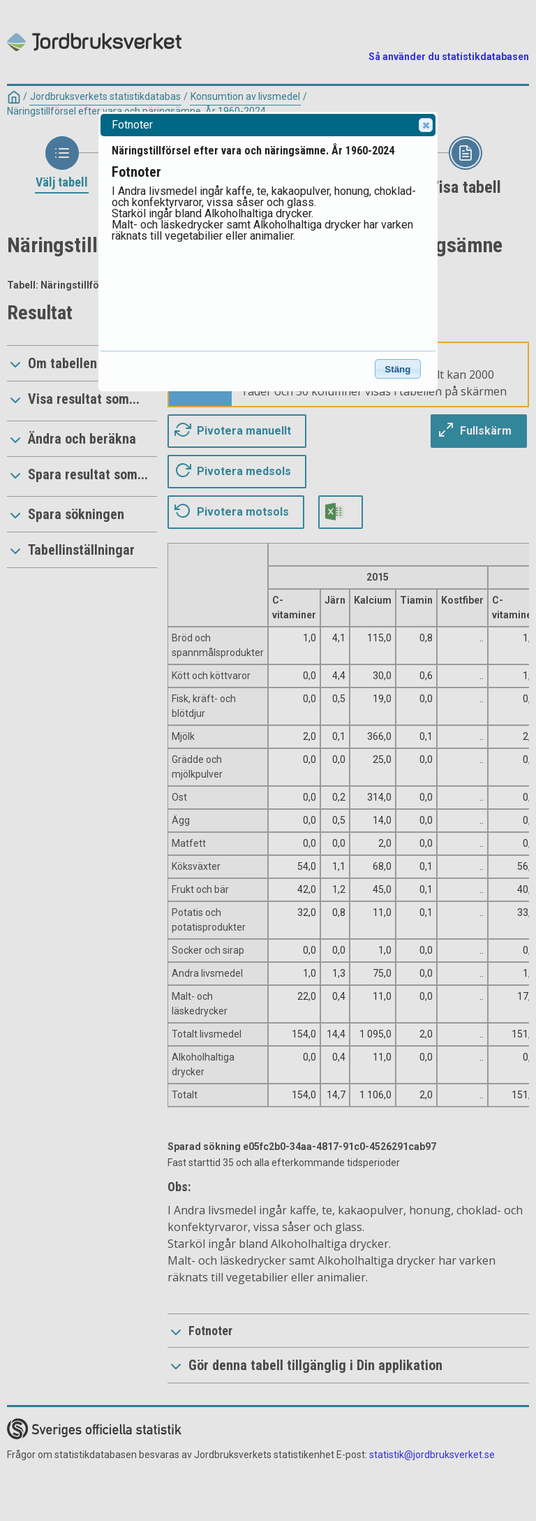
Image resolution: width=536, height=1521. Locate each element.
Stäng (397, 369)
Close (425, 125)
